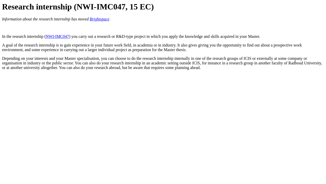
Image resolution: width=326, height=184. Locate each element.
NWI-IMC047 (57, 36)
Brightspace (99, 19)
